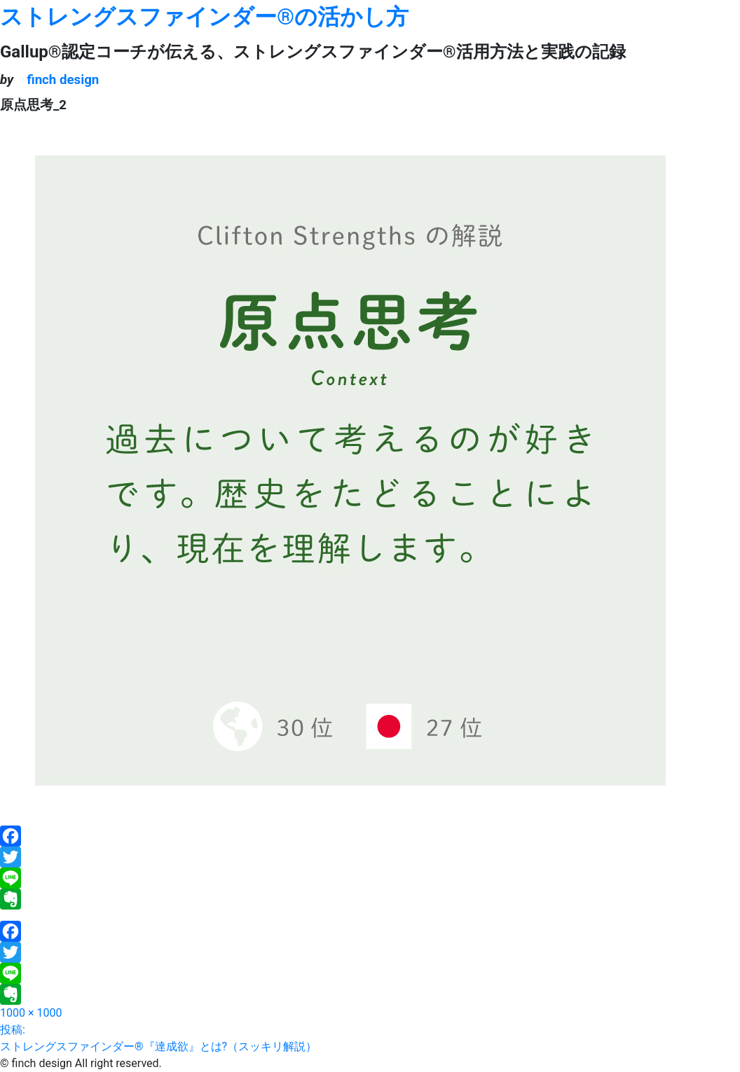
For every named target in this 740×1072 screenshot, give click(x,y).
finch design (63, 80)
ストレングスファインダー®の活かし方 (204, 17)
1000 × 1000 (31, 1012)
